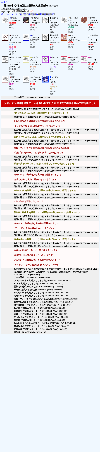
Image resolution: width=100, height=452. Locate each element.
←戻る (4, 2)
